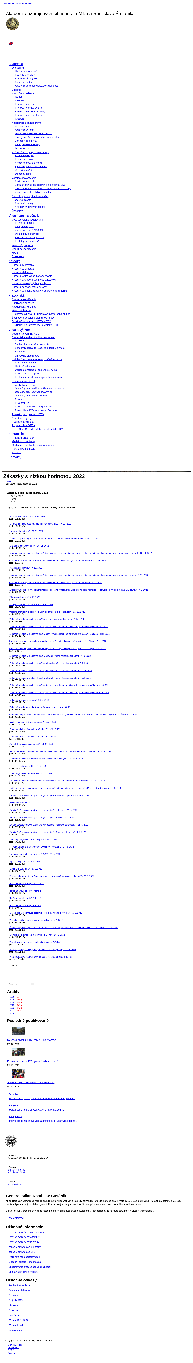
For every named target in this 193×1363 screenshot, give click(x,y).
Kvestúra (19, 118)
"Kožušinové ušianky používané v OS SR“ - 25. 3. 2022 (34, 854)
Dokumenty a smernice (27, 234)
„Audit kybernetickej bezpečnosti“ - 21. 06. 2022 (31, 744)
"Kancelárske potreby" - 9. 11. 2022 (25, 568)
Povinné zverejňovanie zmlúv (24, 1242)
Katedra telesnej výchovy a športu (31, 283)
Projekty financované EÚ (26, 385)
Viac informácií (17, 1218)
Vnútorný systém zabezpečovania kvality (35, 137)
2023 (16, 1005)
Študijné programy (24, 226)
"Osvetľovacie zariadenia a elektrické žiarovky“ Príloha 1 (35, 942)
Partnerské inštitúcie (23, 448)
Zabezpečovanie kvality (27, 144)
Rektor (18, 96)
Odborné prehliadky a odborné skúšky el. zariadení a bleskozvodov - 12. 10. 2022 (47, 612)
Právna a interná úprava (27, 373)
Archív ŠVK (21, 351)
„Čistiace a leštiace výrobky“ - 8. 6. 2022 (27, 766)
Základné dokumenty (26, 140)
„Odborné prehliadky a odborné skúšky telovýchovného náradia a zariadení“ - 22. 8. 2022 (50, 671)
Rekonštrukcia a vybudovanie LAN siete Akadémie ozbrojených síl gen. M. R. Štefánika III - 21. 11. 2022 (57, 560)
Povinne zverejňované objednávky (26, 1232)
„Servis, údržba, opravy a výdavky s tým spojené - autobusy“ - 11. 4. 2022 (43, 810)
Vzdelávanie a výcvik (24, 215)
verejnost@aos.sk (16, 1184)
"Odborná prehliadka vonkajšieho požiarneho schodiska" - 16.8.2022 (41, 707)
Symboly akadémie (25, 82)
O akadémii (18, 67)
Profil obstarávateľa (25, 181)
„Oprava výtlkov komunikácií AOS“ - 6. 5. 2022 (30, 773)
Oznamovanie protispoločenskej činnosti (30, 1267)
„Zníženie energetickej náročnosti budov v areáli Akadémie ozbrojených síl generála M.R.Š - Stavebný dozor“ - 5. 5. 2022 (65, 788)
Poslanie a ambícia (25, 74)
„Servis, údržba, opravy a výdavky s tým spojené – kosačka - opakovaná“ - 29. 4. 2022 (49, 795)
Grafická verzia (15, 1345)
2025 (16, 999)
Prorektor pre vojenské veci (29, 115)
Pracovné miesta (21, 199)
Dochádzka (14, 1315)
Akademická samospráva (26, 122)
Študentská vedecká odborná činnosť (33, 337)
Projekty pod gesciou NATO (28, 414)
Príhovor (19, 340)
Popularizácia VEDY (23, 425)
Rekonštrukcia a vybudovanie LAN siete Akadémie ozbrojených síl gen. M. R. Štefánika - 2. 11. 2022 (55, 582)
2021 (15, 1010)
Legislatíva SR (22, 148)
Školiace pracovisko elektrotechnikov (33, 317)
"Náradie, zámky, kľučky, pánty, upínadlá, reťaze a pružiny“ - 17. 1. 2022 (42, 949)
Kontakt (16, 452)
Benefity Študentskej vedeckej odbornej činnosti (40, 348)
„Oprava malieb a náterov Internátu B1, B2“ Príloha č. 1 (34, 737)
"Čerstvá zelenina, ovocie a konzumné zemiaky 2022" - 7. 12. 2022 (40, 524)
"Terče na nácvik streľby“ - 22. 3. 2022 (26, 883)
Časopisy (17, 210)
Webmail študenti (18, 1325)
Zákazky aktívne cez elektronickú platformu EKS (40, 185)
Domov (9, 481)
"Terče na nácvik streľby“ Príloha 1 (25, 891)
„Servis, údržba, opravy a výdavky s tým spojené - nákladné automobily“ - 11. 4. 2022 (48, 825)
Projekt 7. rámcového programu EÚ (33, 406)
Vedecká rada (22, 126)
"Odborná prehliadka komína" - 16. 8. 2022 (29, 700)
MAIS (15, 252)
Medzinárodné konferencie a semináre (34, 445)
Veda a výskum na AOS (25, 333)
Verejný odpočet (23, 170)
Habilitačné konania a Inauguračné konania (37, 359)
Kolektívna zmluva (24, 159)
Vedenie (16, 89)
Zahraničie (16, 434)
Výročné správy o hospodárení (31, 166)
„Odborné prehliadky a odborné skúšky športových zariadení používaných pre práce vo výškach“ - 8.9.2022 (58, 626)
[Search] (18, 984)
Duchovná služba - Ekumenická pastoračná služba (41, 314)
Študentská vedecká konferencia (32, 344)
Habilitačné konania (25, 366)
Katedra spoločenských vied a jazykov (34, 279)
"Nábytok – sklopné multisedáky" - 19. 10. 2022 (31, 604)
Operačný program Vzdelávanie (31, 395)
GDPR (11, 1350)
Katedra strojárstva (23, 268)
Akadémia (16, 64)
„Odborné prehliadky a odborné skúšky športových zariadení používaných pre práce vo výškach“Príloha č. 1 (59, 693)
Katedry (14, 261)
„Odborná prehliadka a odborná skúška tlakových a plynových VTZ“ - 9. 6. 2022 (46, 759)
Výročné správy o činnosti (28, 163)
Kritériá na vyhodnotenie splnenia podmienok (38, 377)
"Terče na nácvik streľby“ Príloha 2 (25, 898)
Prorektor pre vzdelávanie (28, 107)
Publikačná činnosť (23, 421)
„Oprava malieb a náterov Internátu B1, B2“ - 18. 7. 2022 (35, 729)
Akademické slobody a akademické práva (36, 85)
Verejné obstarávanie (24, 177)
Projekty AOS (16, 1300)
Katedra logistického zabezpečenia (32, 276)
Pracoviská (16, 295)
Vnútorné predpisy (24, 155)
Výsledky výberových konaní (30, 207)
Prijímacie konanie (24, 223)
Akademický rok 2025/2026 (29, 230)
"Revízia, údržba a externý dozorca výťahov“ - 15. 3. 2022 (36, 920)
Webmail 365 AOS (18, 1320)
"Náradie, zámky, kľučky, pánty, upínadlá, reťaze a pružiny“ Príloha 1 (40, 957)
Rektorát (19, 100)
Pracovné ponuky (24, 203)
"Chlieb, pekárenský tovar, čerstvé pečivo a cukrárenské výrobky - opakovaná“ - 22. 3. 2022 (51, 876)
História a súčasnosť (26, 71)
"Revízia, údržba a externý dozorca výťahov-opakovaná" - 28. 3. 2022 (41, 847)
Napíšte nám (15, 1330)
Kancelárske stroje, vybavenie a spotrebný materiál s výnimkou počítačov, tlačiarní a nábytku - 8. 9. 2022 (57, 641)
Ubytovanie (14, 1305)
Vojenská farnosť (21, 310)
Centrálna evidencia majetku (23, 1272)
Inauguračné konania (26, 362)
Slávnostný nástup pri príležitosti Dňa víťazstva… (32, 1040)
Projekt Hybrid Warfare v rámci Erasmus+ (36, 410)
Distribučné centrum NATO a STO (31, 321)
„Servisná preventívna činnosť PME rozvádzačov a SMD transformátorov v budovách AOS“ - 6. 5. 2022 (57, 781)
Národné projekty (22, 418)
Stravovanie (15, 1310)
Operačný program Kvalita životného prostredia (39, 388)
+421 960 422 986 (16, 1172)
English (11, 1353)
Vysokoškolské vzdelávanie (28, 219)
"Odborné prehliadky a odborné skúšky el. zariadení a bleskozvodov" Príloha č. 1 (46, 619)
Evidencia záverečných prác (29, 237)
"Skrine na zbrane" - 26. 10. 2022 (24, 597)
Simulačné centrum (23, 303)
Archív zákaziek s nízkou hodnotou (33, 192)
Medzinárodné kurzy (23, 441)
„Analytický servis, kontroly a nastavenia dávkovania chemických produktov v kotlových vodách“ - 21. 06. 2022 (60, 751)
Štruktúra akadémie (23, 93)
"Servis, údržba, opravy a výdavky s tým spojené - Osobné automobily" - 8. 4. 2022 (47, 832)
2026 (15, 997)
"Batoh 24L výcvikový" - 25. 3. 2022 (25, 869)
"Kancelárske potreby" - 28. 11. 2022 (26, 531)
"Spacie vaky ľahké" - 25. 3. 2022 (24, 861)
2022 (16, 1008)
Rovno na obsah (10, 4)
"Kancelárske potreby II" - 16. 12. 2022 (27, 516)
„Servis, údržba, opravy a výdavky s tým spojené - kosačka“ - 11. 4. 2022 (43, 817)
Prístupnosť (13, 1347)
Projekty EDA (22, 403)
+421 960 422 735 (16, 1170)
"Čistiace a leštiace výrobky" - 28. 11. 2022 (29, 546)
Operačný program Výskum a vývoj (33, 392)
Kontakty (15, 457)
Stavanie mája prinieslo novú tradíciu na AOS (30, 1082)
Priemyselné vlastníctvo (25, 355)
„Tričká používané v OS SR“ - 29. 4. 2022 (28, 803)
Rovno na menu (25, 4)
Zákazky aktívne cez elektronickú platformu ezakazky (43, 188)
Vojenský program (22, 245)
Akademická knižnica (24, 306)
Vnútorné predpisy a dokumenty (30, 152)
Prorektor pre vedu (25, 104)
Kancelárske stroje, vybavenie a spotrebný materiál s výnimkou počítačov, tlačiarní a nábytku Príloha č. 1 (57, 648)
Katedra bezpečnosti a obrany (29, 287)
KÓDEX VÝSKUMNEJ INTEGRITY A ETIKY (37, 429)
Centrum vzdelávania (24, 249)
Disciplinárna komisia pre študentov (33, 133)
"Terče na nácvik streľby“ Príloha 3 (25, 905)
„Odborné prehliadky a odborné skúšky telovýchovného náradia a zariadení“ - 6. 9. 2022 (50, 656)
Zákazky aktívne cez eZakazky (25, 1247)
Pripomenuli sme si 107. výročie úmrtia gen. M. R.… (34, 1061)
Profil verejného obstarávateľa (24, 1257)
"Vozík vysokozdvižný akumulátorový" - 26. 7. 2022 (32, 722)
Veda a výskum (20, 330)
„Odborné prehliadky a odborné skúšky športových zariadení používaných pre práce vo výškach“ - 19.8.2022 (59, 685)
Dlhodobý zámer (23, 174)
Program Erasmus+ (23, 437)
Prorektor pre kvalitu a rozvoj (30, 111)
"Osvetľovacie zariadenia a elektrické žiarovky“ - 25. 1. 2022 (37, 935)
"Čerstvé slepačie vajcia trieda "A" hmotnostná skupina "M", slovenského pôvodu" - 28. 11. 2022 (53, 538)
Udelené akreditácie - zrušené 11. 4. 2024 (37, 370)
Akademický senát (24, 129)
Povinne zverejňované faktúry (24, 1237)
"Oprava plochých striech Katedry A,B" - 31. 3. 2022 (33, 839)
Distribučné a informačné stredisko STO (35, 325)
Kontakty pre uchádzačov (28, 241)
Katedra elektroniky (23, 272)
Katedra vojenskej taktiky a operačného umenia (39, 290)
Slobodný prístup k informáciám (30, 196)
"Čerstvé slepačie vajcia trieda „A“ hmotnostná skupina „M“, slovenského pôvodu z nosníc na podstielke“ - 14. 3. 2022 (63, 927)
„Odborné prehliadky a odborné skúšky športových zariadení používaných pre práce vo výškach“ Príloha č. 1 (59, 634)
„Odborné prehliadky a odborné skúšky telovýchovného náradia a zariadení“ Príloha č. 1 (50, 663)
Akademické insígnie (26, 78)
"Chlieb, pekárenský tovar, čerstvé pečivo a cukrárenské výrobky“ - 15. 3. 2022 (45, 913)
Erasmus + (18, 256)
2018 (15, 1013)
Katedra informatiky (23, 265)
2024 (16, 1002)
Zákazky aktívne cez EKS (22, 1252)
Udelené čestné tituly (24, 381)
